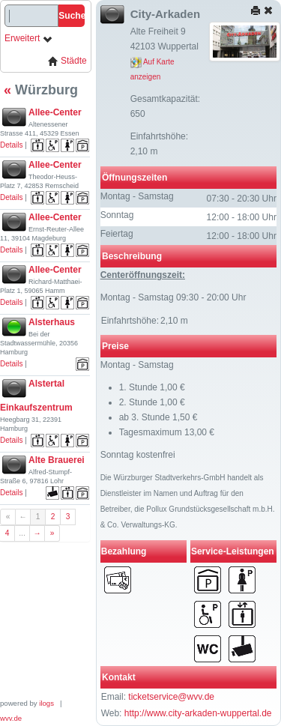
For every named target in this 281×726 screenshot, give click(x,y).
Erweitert (28, 38)
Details (11, 145)
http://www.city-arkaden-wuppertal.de (198, 713)
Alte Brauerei (56, 460)
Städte (67, 61)
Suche (71, 15)
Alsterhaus (51, 322)
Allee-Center (55, 112)
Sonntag (117, 215)
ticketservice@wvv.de (171, 697)
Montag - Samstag (137, 196)
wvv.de (11, 718)
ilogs (46, 703)
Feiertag (116, 234)
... (22, 533)
